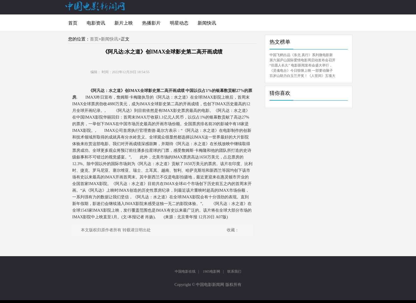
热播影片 (151, 23)
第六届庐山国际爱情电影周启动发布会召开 (302, 60)
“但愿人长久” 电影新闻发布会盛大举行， (301, 65)
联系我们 (234, 271)
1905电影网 (211, 271)
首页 (72, 23)
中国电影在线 (185, 271)
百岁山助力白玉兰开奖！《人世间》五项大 (302, 76)
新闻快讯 (207, 23)
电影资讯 (96, 23)
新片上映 (123, 23)
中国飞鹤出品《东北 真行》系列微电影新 (301, 55)
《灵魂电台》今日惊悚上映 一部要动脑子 (301, 71)
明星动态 (179, 23)
